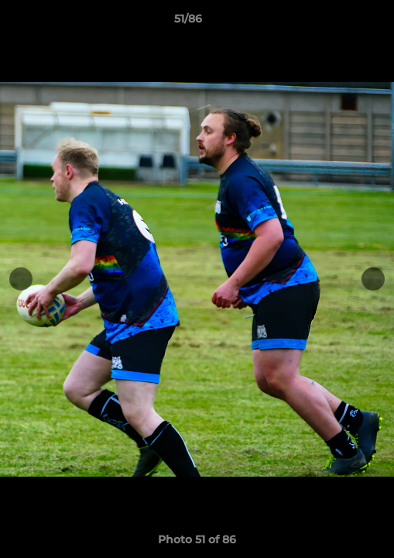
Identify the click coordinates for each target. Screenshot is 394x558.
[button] (338, 22)
